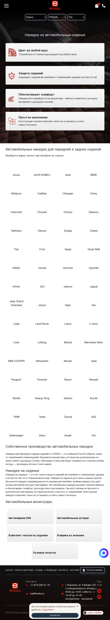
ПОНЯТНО (55, 615)
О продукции (50, 570)
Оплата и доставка (24, 570)
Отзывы (39, 570)
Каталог (9, 570)
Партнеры (74, 570)
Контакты (63, 570)
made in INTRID (95, 613)
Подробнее (48, 609)
